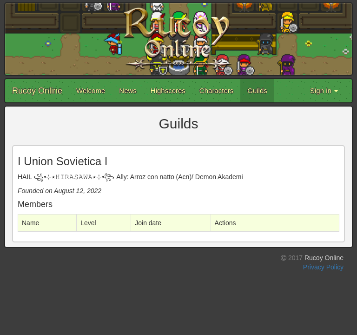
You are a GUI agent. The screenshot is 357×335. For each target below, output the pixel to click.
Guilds (257, 90)
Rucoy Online (37, 90)
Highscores (168, 90)
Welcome (90, 90)
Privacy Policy (323, 267)
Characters (216, 90)
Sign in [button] (324, 90)
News (128, 90)
